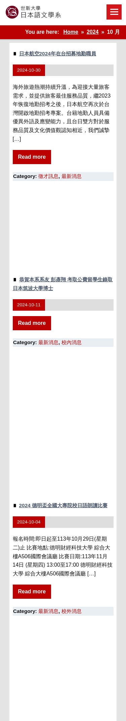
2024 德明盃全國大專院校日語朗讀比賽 (63, 505)
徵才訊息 (48, 176)
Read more (32, 157)
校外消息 (71, 611)
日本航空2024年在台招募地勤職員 (57, 53)
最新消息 (71, 176)
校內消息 (71, 342)
